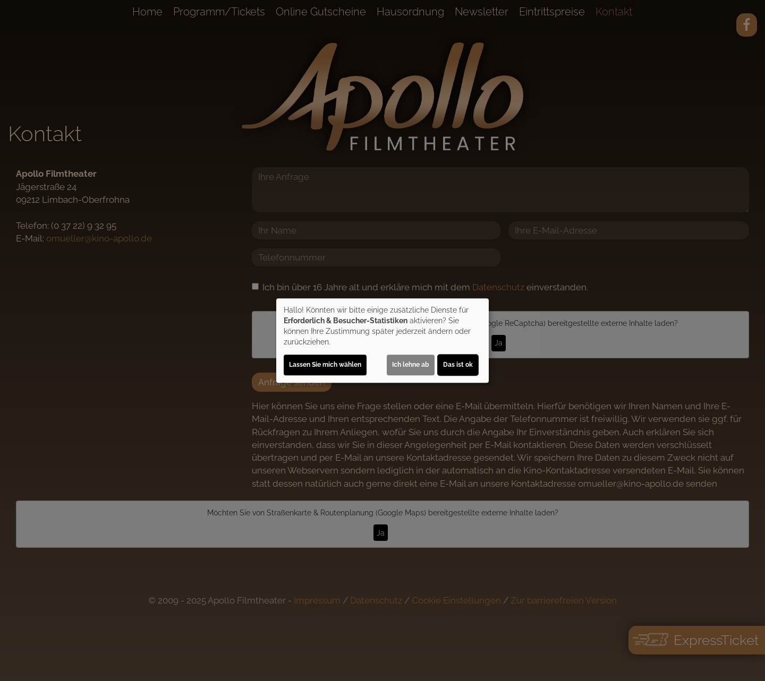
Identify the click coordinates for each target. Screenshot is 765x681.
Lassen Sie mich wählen (325, 364)
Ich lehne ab (410, 364)
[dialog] (382, 340)
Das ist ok (458, 364)
